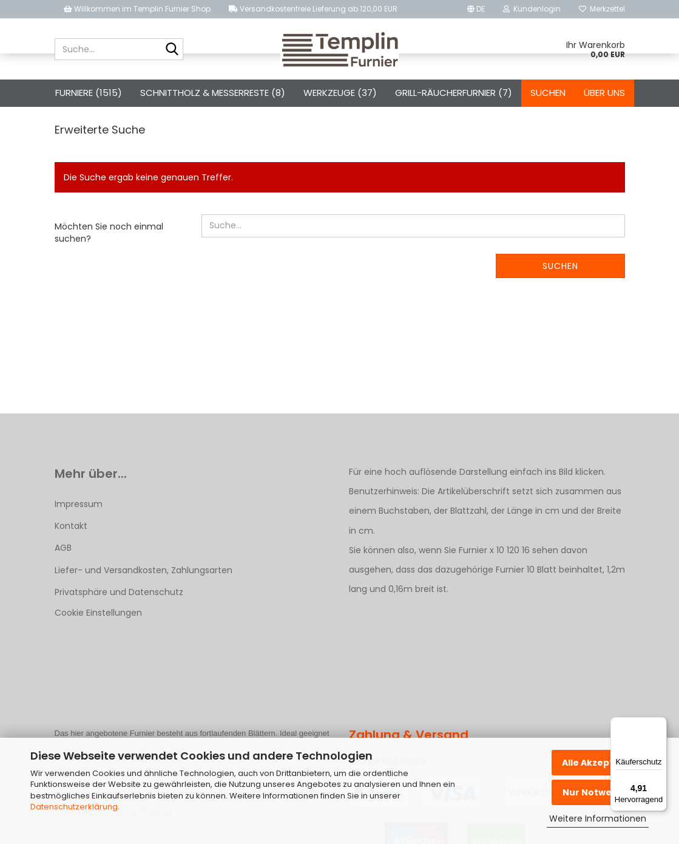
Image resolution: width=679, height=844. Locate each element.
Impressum (79, 552)
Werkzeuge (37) (340, 92)
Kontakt (71, 574)
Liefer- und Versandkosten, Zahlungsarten (143, 618)
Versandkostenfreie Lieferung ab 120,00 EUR (313, 9)
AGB (63, 596)
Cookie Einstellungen (98, 661)
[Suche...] (171, 50)
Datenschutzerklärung (74, 806)
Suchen (548, 92)
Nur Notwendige (600, 792)
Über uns (604, 92)
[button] (476, 9)
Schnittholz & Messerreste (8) (212, 92)
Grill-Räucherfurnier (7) (453, 92)
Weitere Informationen (597, 818)
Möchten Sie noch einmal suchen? (109, 280)
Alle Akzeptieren (600, 763)
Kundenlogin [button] (532, 9)
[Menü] (659, 724)
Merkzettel (602, 9)
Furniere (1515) (88, 92)
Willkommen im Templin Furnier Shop (137, 9)
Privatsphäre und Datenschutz (119, 640)
